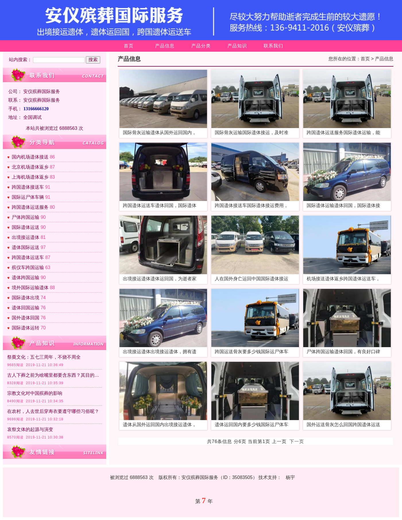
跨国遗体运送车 (28, 257)
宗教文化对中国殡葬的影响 (34, 393)
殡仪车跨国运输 (28, 267)
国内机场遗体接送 (30, 156)
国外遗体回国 (25, 317)
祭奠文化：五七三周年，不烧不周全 (44, 357)
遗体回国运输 (25, 307)
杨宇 (290, 477)
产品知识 (237, 45)
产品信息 (165, 45)
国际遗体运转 (25, 327)
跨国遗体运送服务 (30, 207)
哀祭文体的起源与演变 (30, 429)
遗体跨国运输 (25, 277)
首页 (129, 45)
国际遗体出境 (25, 297)
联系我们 (273, 45)
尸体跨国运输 (25, 217)
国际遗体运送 (25, 227)
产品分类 (201, 45)
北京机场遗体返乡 (30, 167)
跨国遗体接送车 (28, 187)
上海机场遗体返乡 (30, 177)
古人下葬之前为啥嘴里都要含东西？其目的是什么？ (54, 375)
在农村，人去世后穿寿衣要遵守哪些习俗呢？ (53, 411)
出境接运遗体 (25, 237)
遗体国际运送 (25, 247)
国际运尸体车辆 (28, 197)
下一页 (296, 441)
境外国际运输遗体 (30, 287)
